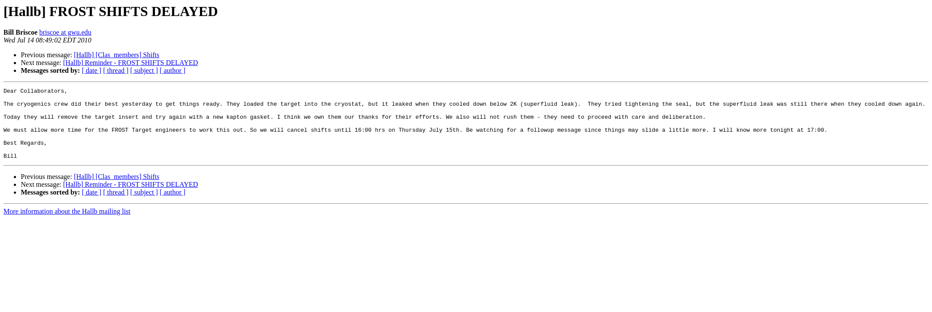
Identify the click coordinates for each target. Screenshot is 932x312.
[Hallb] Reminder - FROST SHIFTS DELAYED (130, 62)
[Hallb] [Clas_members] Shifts (116, 54)
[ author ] (173, 70)
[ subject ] (144, 70)
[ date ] (91, 70)
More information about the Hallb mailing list (66, 225)
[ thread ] (116, 70)
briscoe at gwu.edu (65, 32)
